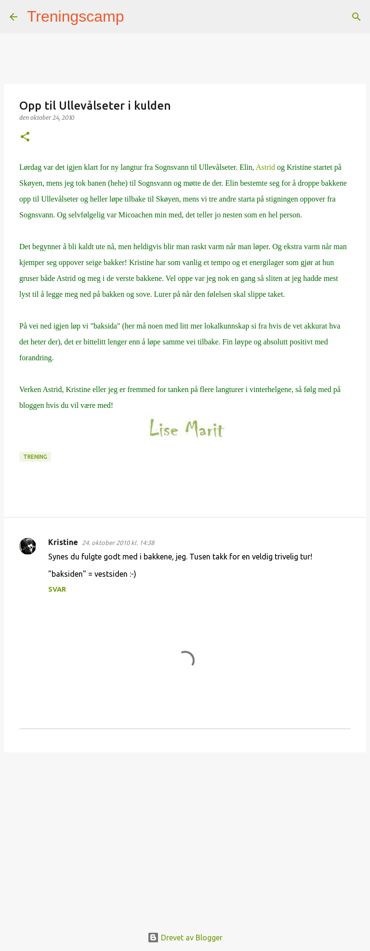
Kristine (63, 542)
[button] (25, 137)
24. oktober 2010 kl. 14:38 (118, 542)
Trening (35, 457)
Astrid (265, 167)
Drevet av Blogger (185, 937)
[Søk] (138, 16)
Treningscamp (75, 16)
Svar (57, 589)
